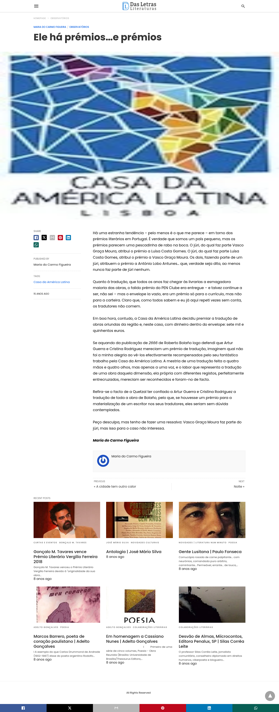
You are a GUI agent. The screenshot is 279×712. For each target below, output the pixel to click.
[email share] (52, 237)
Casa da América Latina (52, 282)
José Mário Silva (117, 542)
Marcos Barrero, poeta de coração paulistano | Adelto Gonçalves (62, 641)
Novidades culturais (145, 542)
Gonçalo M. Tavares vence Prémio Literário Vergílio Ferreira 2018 (66, 556)
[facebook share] (36, 237)
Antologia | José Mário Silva (133, 551)
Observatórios (60, 18)
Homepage (40, 18)
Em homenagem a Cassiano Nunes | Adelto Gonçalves (134, 639)
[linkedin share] (68, 237)
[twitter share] (44, 237)
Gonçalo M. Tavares (73, 542)
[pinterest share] (60, 237)
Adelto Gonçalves (46, 627)
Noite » (239, 486)
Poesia (233, 542)
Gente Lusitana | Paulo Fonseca (210, 551)
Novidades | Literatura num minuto (203, 542)
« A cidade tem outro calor (115, 486)
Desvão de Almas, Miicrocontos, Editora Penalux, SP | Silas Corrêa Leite (211, 641)
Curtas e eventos (45, 542)
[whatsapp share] (36, 244)
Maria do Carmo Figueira (50, 27)
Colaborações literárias (150, 627)
